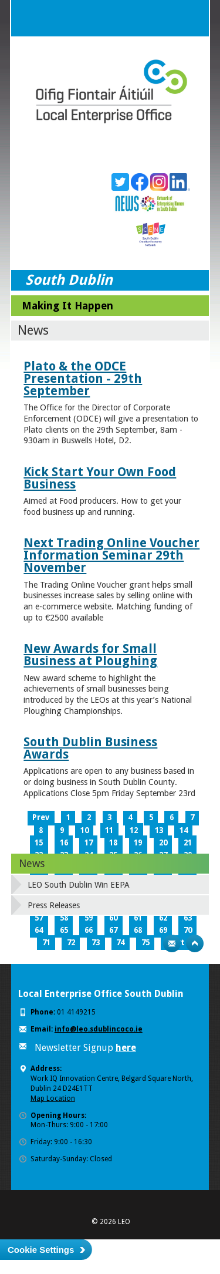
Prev (40, 817)
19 (138, 842)
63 (188, 918)
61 (138, 918)
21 (188, 842)
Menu (190, 18)
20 (163, 842)
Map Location (53, 1098)
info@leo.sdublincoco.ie (99, 1029)
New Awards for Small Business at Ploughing (90, 654)
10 (84, 830)
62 (163, 918)
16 (64, 842)
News (32, 863)
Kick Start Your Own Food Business (99, 477)
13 (159, 830)
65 (64, 930)
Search (167, 18)
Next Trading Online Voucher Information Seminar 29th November (111, 555)
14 (184, 830)
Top (195, 943)
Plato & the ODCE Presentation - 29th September (82, 378)
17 (88, 842)
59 (88, 918)
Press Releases (54, 905)
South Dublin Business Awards (90, 747)
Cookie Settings (41, 1250)
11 (109, 830)
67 (113, 930)
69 (163, 930)
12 (134, 830)
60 (113, 918)
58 (64, 918)
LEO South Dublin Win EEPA (79, 884)
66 (88, 930)
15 (39, 842)
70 (188, 930)
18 (113, 842)
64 (39, 930)
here (126, 1047)
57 (39, 918)
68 (138, 930)
